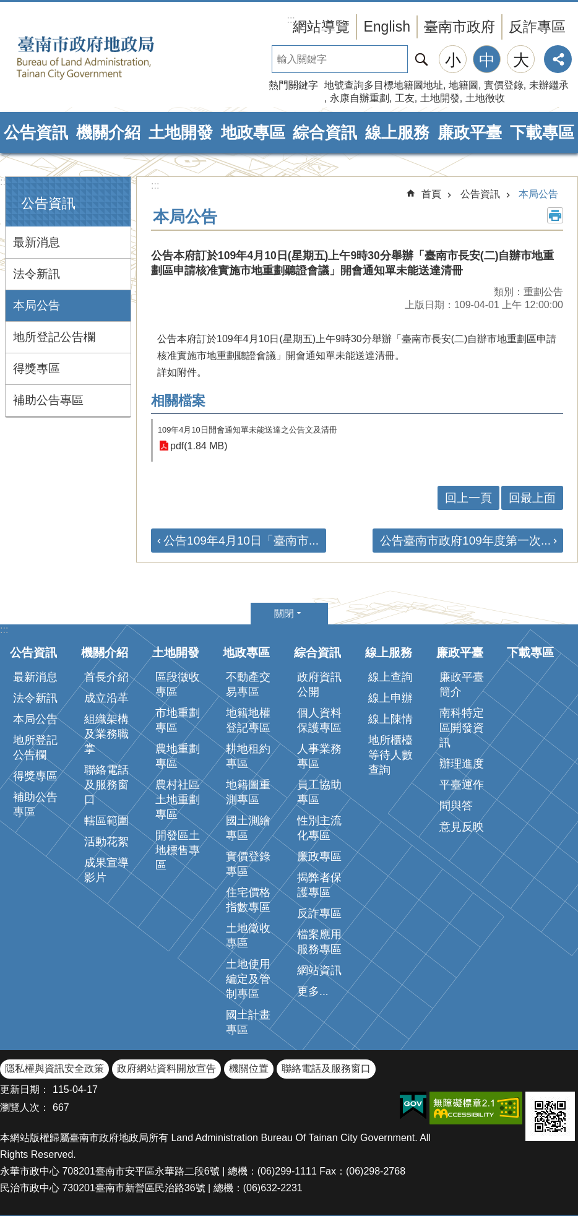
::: (4, 181)
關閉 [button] (284, 613)
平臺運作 (461, 784)
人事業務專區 (319, 756)
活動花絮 (106, 841)
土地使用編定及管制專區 (248, 979)
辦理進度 (461, 763)
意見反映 (461, 827)
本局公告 (36, 305)
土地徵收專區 (248, 935)
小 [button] (453, 60)
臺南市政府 (459, 27)
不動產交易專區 (248, 684)
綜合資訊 (325, 132)
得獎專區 (36, 368)
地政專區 (253, 132)
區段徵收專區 (177, 684)
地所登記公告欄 (54, 336)
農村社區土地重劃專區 (177, 799)
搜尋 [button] (421, 59)
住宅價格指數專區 (248, 899)
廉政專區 (319, 856)
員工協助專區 (319, 792)
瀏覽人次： (25, 1107)
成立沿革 (106, 698)
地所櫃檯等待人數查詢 (390, 755)
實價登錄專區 (248, 864)
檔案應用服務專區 (319, 941)
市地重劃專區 (177, 720)
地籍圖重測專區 (248, 792)
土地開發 (440, 98)
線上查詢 (390, 677)
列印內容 (555, 215)
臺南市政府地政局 (105, 57)
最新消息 (36, 242)
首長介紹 (106, 677)
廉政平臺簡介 (461, 684)
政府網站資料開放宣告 (166, 1068)
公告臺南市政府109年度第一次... (465, 540)
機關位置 (249, 1068)
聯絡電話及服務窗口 (106, 785)
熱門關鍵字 (293, 85)
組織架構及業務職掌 (106, 734)
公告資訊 (36, 132)
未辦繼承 (549, 85)
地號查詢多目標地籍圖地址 (383, 85)
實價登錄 (504, 85)
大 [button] (521, 60)
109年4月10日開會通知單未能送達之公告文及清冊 (247, 429)
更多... (313, 991)
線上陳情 (390, 719)
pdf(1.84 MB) (198, 446)
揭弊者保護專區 (319, 885)
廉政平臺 (470, 132)
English (386, 27)
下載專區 (542, 132)
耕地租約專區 (248, 756)
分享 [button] (558, 59)
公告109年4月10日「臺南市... (241, 540)
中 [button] (487, 60)
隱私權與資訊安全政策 (54, 1068)
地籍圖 (463, 85)
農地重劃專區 (177, 756)
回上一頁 (468, 497)
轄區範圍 (106, 820)
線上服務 (397, 132)
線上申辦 (390, 698)
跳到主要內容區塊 (6, 6)
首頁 (431, 194)
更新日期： (25, 1089)
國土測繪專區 (248, 828)
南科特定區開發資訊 (461, 728)
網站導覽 (321, 27)
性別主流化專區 (319, 828)
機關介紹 (108, 132)
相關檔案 (178, 400)
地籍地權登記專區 (248, 720)
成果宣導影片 (106, 870)
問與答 (456, 806)
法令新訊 (36, 273)
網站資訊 (319, 970)
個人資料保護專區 (319, 720)
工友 (405, 98)
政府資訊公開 (319, 684)
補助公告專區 (48, 400)
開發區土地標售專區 (177, 850)
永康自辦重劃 (359, 98)
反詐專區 (537, 27)
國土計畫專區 (248, 1022)
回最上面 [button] (532, 497)
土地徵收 (485, 98)
